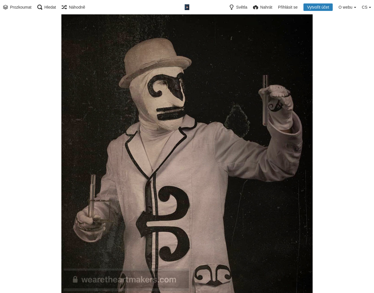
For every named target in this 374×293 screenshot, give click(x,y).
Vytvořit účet (318, 7)
